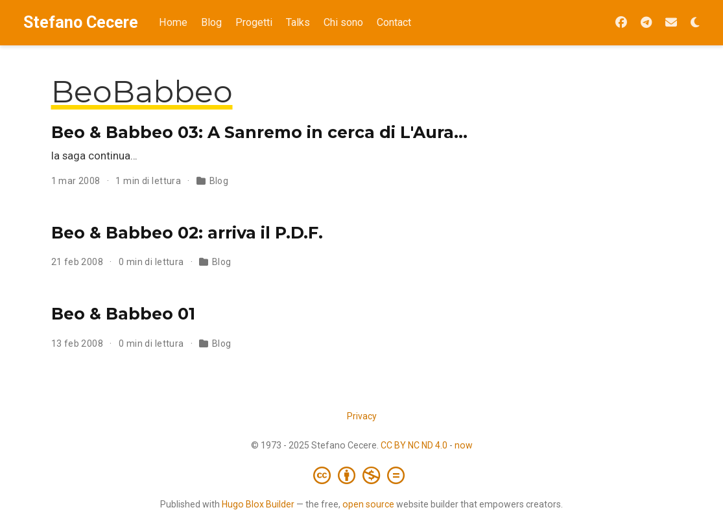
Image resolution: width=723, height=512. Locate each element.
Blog (219, 181)
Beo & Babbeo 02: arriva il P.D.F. (187, 232)
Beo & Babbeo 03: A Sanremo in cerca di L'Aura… (259, 132)
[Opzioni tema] (695, 23)
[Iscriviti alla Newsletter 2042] (671, 23)
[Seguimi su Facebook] (621, 23)
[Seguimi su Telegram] (646, 23)
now (464, 445)
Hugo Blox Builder (258, 504)
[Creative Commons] (361, 475)
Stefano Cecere (80, 22)
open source (368, 504)
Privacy (362, 416)
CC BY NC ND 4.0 (414, 445)
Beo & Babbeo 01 (123, 313)
